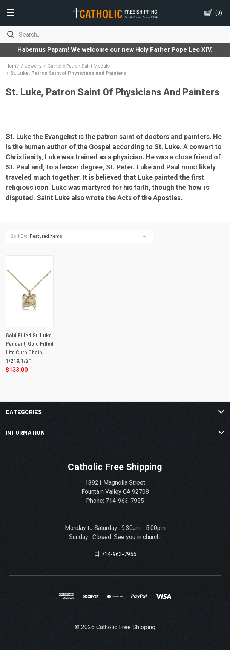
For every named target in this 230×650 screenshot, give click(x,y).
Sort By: (19, 236)
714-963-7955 (118, 553)
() (218, 13)
